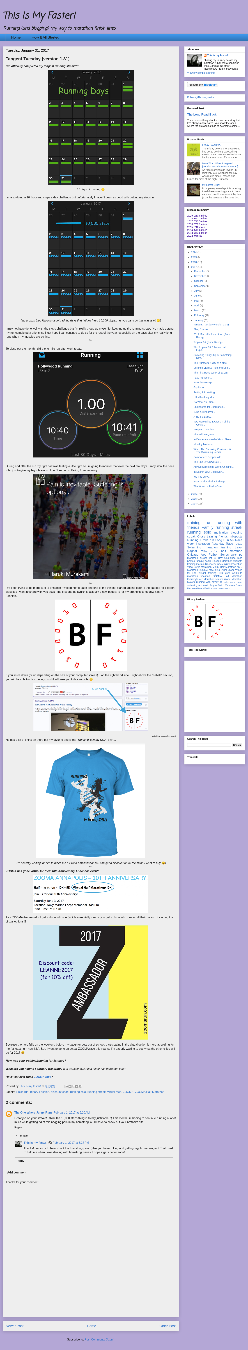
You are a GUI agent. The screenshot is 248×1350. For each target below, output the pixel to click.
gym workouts (233, 573)
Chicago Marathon (222, 561)
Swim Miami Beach (221, 588)
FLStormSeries (219, 554)
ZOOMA (128, 1091)
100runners (229, 585)
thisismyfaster (195, 579)
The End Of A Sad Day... (207, 462)
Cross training (207, 536)
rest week (203, 585)
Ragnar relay (197, 551)
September (200, 286)
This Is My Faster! (39, 16)
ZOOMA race (42, 1076)
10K (221, 573)
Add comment (16, 1172)
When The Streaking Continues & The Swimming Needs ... (212, 451)
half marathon (231, 551)
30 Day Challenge (224, 558)
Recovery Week (214, 564)
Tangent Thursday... (204, 429)
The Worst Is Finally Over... (209, 486)
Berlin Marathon (203, 566)
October (199, 281)
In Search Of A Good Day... (209, 471)
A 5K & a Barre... (203, 416)
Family (207, 527)
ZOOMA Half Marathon (149, 1091)
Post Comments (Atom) (99, 1339)
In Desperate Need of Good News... (213, 439)
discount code (60, 1091)
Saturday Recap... (204, 382)
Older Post (167, 1326)
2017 (194, 267)
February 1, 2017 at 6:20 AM (72, 1112)
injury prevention (233, 564)
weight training (207, 573)
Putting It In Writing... (205, 392)
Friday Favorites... (212, 145)
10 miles (224, 582)
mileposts (235, 536)
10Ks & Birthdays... (204, 411)
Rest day (218, 543)
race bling (214, 570)
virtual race (114, 1091)
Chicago (192, 554)
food (203, 554)
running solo (78, 1091)
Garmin (200, 564)
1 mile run (22, 1091)
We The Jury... (202, 476)
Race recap (234, 543)
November (200, 276)
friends (223, 536)
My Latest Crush (211, 185)
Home (16, 37)
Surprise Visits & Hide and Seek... (212, 367)
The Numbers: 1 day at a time (210, 362)
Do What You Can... (205, 402)
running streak (96, 1091)
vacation (205, 576)
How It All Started (45, 37)
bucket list (206, 558)
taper (234, 554)
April (197, 305)
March (198, 310)
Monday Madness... (204, 444)
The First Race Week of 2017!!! (211, 372)
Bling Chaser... (202, 329)
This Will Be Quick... (205, 434)
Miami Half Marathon (224, 566)
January (199, 320)
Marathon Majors (213, 579)
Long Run (222, 540)
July (196, 290)
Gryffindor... (200, 387)
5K (232, 540)
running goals (203, 561)
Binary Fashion (39, 1091)
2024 (194, 252)
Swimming (194, 547)
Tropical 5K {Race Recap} (208, 342)
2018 (194, 262)
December (200, 271)
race (194, 588)
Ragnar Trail (216, 585)
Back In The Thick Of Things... (210, 481)
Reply (18, 1127)
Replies (23, 1135)
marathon (192, 576)
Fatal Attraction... (203, 377)
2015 (194, 498)
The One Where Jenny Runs (33, 1112)
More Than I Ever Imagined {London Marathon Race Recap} (220, 165)
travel (238, 547)
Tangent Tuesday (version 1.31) (211, 324)
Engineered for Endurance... (209, 406)
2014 (194, 503)
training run (199, 522)
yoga (190, 566)
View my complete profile (201, 72)
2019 (194, 257)
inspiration (203, 543)
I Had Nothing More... (205, 397)
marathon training (218, 547)
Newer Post (15, 1326)
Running (193, 540)
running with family (207, 582)
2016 (194, 493)
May (196, 300)
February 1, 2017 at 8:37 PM (71, 1142)
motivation (221, 532)
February (199, 315)
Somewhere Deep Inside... (208, 457)
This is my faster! (35, 1142)
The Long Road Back (202, 114)
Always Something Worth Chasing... (214, 466)
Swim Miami (227, 570)
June (197, 295)
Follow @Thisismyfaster (200, 97)
